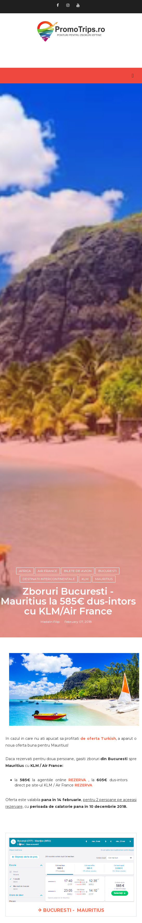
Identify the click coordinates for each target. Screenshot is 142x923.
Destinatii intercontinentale (49, 579)
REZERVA (83, 785)
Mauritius (104, 579)
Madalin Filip (50, 622)
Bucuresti (107, 571)
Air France (47, 571)
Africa (25, 571)
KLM (85, 579)
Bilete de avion (78, 571)
